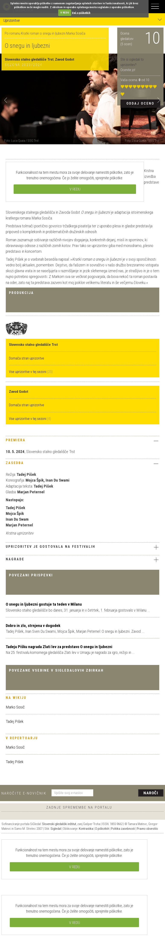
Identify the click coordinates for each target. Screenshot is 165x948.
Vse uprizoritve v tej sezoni (28, 372)
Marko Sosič (15, 707)
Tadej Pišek (14, 721)
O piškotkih (102, 829)
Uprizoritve (82, 20)
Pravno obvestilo (147, 829)
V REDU (64, 12)
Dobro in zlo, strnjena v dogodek (33, 625)
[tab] (82, 441)
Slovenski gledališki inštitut (59, 824)
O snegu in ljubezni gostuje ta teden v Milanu (44, 604)
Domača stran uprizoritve (26, 358)
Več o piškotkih (81, 12)
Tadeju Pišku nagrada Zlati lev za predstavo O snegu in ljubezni (59, 646)
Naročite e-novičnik (23, 793)
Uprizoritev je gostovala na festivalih (82, 547)
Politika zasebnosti (123, 829)
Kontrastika (86, 829)
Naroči (150, 792)
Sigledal (56, 829)
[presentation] (130, 793)
